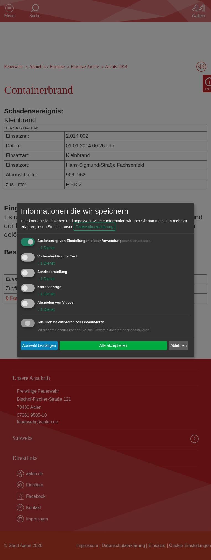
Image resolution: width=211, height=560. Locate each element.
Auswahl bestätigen (39, 345)
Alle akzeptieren (113, 345)
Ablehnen (178, 345)
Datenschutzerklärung (94, 227)
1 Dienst (46, 248)
